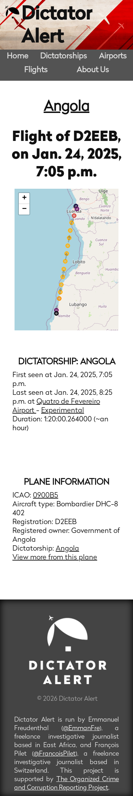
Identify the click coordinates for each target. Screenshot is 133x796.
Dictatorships (63, 56)
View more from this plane (54, 557)
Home (17, 56)
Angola (66, 107)
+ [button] (24, 198)
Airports (113, 56)
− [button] (24, 209)
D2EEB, (97, 137)
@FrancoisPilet (55, 754)
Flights (36, 70)
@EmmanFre (81, 728)
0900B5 (45, 495)
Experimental (62, 410)
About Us (93, 70)
